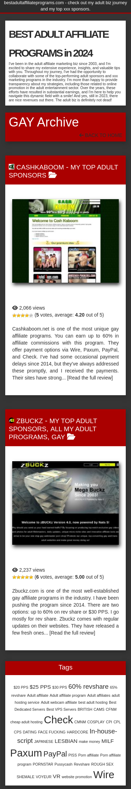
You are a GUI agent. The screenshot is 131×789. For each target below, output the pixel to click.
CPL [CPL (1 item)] (117, 722)
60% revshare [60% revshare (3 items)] (88, 686)
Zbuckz (29, 421)
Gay (58, 437)
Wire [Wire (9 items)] (103, 774)
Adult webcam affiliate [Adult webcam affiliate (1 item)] (59, 702)
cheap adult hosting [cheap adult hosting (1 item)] (26, 722)
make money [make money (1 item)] (89, 741)
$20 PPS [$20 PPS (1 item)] (21, 687)
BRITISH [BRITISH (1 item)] (85, 709)
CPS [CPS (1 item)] (18, 732)
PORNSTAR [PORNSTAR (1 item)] (43, 764)
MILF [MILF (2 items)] (108, 741)
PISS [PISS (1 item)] (72, 755)
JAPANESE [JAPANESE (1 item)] (43, 741)
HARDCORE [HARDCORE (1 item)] (77, 732)
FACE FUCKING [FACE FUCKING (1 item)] (52, 732)
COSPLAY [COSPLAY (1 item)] (96, 722)
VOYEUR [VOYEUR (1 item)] (43, 777)
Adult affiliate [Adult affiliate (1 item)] (38, 695)
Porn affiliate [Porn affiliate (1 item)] (88, 755)
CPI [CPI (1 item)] (109, 722)
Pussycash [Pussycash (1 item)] (63, 764)
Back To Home (100, 135)
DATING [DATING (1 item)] (30, 732)
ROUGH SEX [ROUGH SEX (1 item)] (102, 764)
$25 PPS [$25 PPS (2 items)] (40, 687)
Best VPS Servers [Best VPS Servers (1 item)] (61, 709)
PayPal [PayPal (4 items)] (55, 754)
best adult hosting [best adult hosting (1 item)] (93, 702)
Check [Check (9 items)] (58, 719)
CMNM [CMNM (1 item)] (80, 722)
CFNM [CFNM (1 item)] (111, 709)
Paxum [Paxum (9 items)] (26, 753)
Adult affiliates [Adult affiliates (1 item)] (98, 695)
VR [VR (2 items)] (56, 776)
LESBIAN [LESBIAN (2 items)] (65, 741)
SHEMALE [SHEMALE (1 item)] (26, 777)
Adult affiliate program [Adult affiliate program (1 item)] (68, 695)
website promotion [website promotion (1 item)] (77, 777)
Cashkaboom (40, 167)
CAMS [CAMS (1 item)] (99, 709)
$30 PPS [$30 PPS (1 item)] (59, 687)
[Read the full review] (90, 378)
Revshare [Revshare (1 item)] (82, 764)
